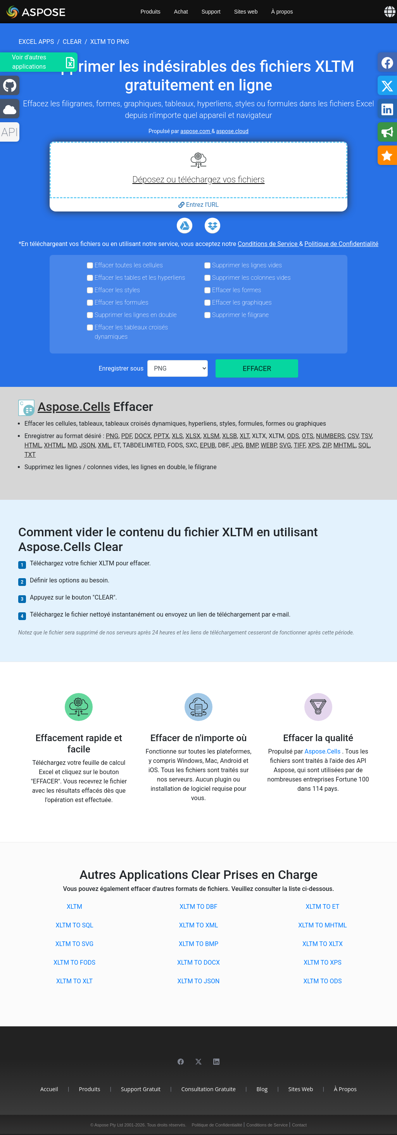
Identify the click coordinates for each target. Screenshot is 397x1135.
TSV (366, 436)
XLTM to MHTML (322, 925)
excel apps (36, 41)
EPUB (208, 445)
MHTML (344, 445)
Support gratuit (141, 1089)
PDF (126, 436)
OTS (307, 436)
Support (211, 12)
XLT (244, 436)
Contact (299, 1125)
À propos (282, 12)
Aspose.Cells (74, 406)
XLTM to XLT (74, 981)
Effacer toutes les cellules (129, 265)
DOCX (143, 436)
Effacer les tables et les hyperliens (140, 277)
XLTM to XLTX (322, 944)
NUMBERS (330, 436)
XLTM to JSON (199, 981)
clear (72, 41)
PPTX (161, 436)
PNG (112, 436)
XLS (177, 436)
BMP (252, 445)
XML (104, 445)
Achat (181, 12)
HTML (32, 445)
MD (72, 445)
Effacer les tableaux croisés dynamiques (131, 332)
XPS (314, 445)
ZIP (326, 445)
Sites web (246, 12)
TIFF (300, 445)
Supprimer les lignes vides (247, 265)
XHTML (54, 445)
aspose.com (195, 131)
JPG (237, 445)
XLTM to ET (323, 906)
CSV (352, 436)
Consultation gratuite (208, 1089)
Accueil (49, 1089)
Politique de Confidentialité (341, 244)
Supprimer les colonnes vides (251, 277)
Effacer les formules (121, 302)
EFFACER (257, 368)
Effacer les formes (236, 290)
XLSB (229, 436)
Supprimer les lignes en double (136, 315)
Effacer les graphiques (242, 302)
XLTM (74, 906)
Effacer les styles (117, 290)
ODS (293, 436)
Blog (262, 1089)
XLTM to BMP (198, 944)
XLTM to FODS (74, 962)
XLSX (192, 436)
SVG (285, 445)
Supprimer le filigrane (240, 315)
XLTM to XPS (323, 962)
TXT (30, 454)
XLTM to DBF (198, 906)
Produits (151, 12)
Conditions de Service (268, 244)
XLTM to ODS (322, 981)
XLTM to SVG (74, 944)
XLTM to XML (198, 925)
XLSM (211, 436)
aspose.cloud (232, 131)
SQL (363, 445)
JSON (87, 445)
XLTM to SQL (74, 925)
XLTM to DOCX (198, 962)
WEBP (268, 445)
